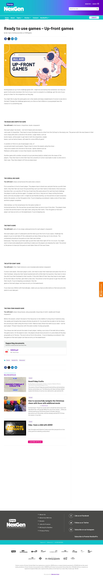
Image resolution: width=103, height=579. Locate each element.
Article (30, 397)
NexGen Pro (15, 360)
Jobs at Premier (45, 524)
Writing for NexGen (46, 527)
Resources (22, 360)
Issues (30, 378)
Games (8, 360)
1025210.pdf (14, 350)
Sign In (94, 4)
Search (97, 9)
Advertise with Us (46, 517)
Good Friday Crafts (36, 381)
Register (88, 4)
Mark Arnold (45, 405)
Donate (42, 521)
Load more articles (35, 442)
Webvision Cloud (55, 574)
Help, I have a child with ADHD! (40, 425)
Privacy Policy (44, 530)
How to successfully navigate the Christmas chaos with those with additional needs (46, 402)
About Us (43, 514)
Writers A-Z (50, 542)
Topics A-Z (42, 542)
